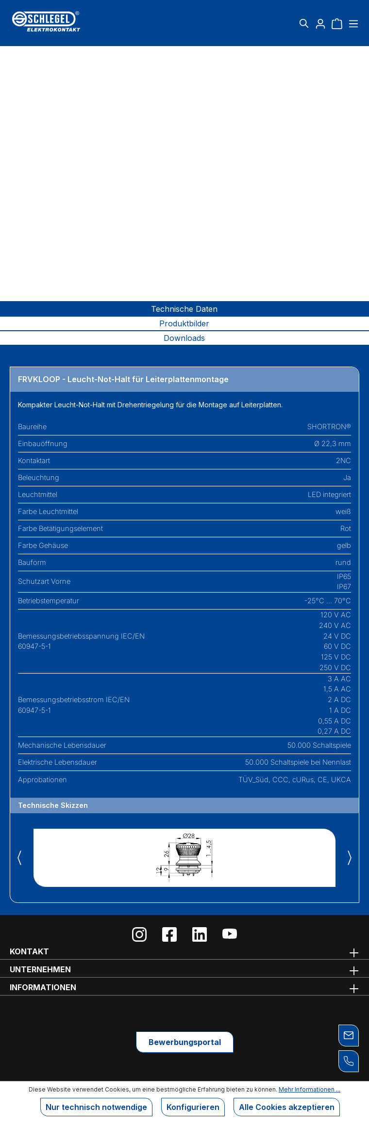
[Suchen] (304, 23)
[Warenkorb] (337, 23)
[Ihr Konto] (320, 23)
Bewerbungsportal (185, 1042)
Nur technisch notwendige (96, 1107)
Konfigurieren (193, 1107)
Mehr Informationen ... (309, 1089)
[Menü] (352, 23)
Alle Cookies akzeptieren (287, 1107)
